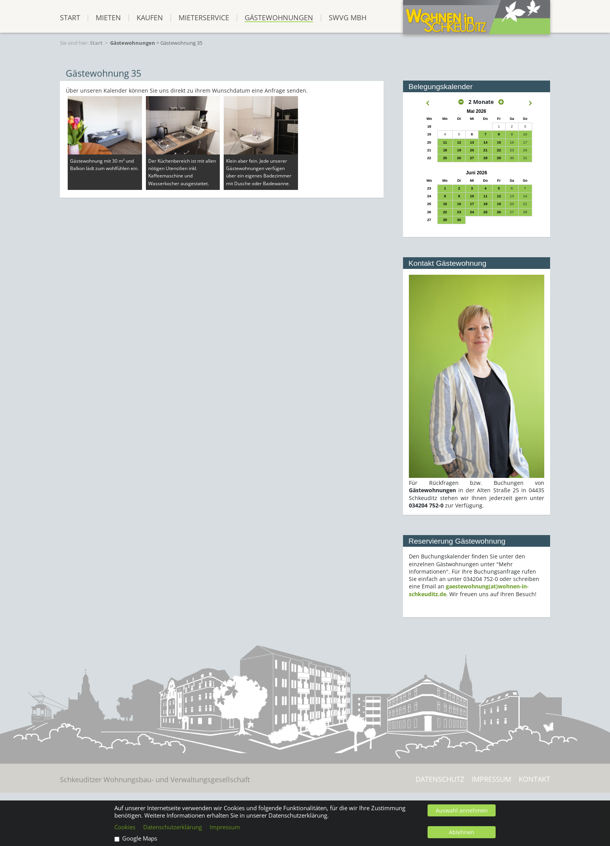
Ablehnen (461, 832)
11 (445, 142)
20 (472, 150)
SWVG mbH (347, 17)
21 (485, 150)
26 (459, 158)
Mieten (108, 17)
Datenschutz (439, 779)
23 (459, 212)
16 (459, 204)
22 (499, 150)
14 (485, 142)
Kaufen (150, 17)
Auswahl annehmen (462, 810)
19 (459, 150)
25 (445, 158)
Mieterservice (204, 17)
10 (472, 196)
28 (485, 158)
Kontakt (534, 779)
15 (499, 142)
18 (445, 150)
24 (472, 212)
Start (96, 42)
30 (459, 220)
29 (499, 158)
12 (459, 142)
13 (472, 142)
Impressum (491, 779)
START (70, 17)
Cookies (124, 827)
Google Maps (139, 838)
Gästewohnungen (279, 17)
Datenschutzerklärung (172, 827)
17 (472, 204)
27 (472, 158)
